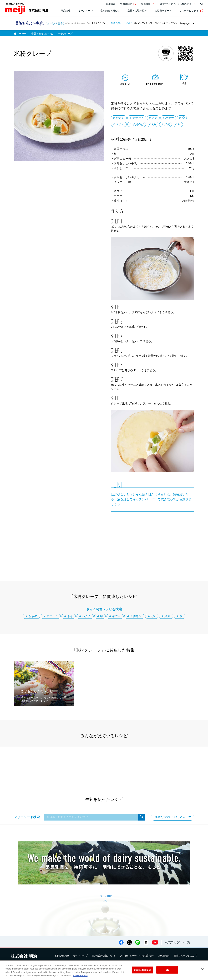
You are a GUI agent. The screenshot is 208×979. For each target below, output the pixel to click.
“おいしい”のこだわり (97, 23)
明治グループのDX (185, 955)
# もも (153, 117)
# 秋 (178, 124)
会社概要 (147, 3)
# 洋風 (165, 124)
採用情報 (110, 3)
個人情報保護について (104, 955)
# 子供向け (137, 124)
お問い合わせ (62, 955)
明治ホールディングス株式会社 (177, 3)
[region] (104, 969)
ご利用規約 (164, 955)
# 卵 (182, 117)
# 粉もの (118, 117)
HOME (23, 33)
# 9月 (152, 124)
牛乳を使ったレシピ (121, 23)
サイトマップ (80, 955)
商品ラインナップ (143, 23)
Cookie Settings (142, 970)
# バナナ (168, 117)
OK (167, 970)
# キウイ (118, 124)
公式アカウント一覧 (177, 942)
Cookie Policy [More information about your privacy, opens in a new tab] (80, 975)
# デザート (137, 117)
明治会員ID (128, 3)
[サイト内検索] (201, 4)
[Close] (202, 969)
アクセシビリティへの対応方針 (137, 955)
